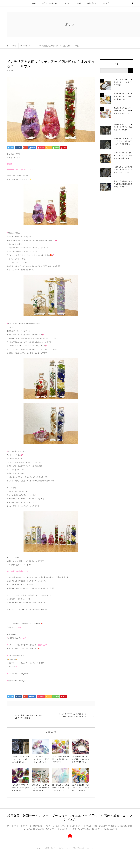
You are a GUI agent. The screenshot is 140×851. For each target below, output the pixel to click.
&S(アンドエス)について (50, 3)
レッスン (68, 3)
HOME (34, 3)
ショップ (105, 3)
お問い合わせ (91, 3)
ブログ (79, 3)
